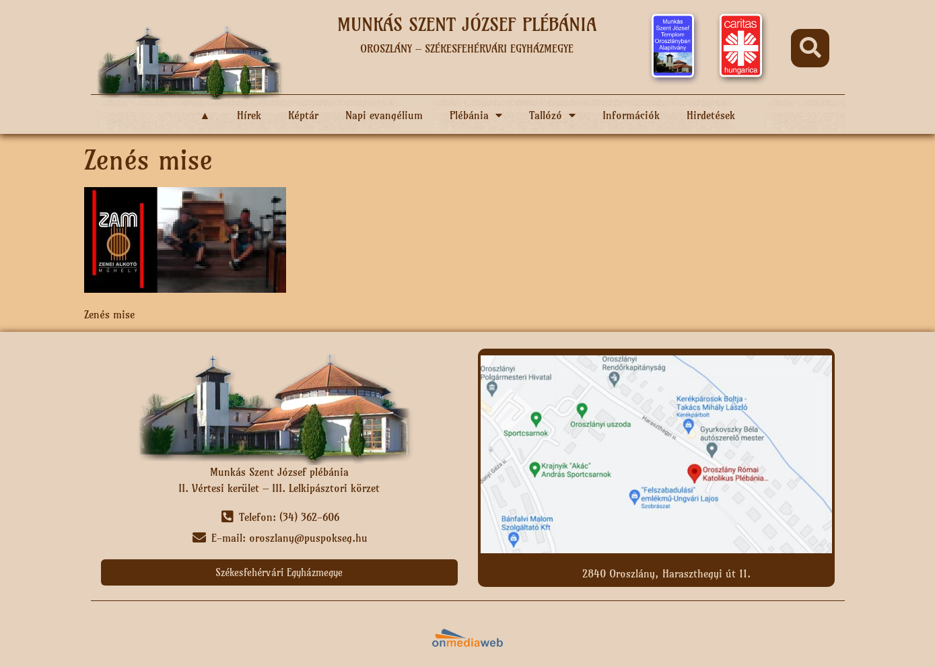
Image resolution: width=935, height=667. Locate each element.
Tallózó (552, 115)
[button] (810, 48)
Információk (631, 115)
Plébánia (476, 115)
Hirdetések (711, 115)
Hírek (249, 115)
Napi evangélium (384, 115)
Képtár (303, 115)
